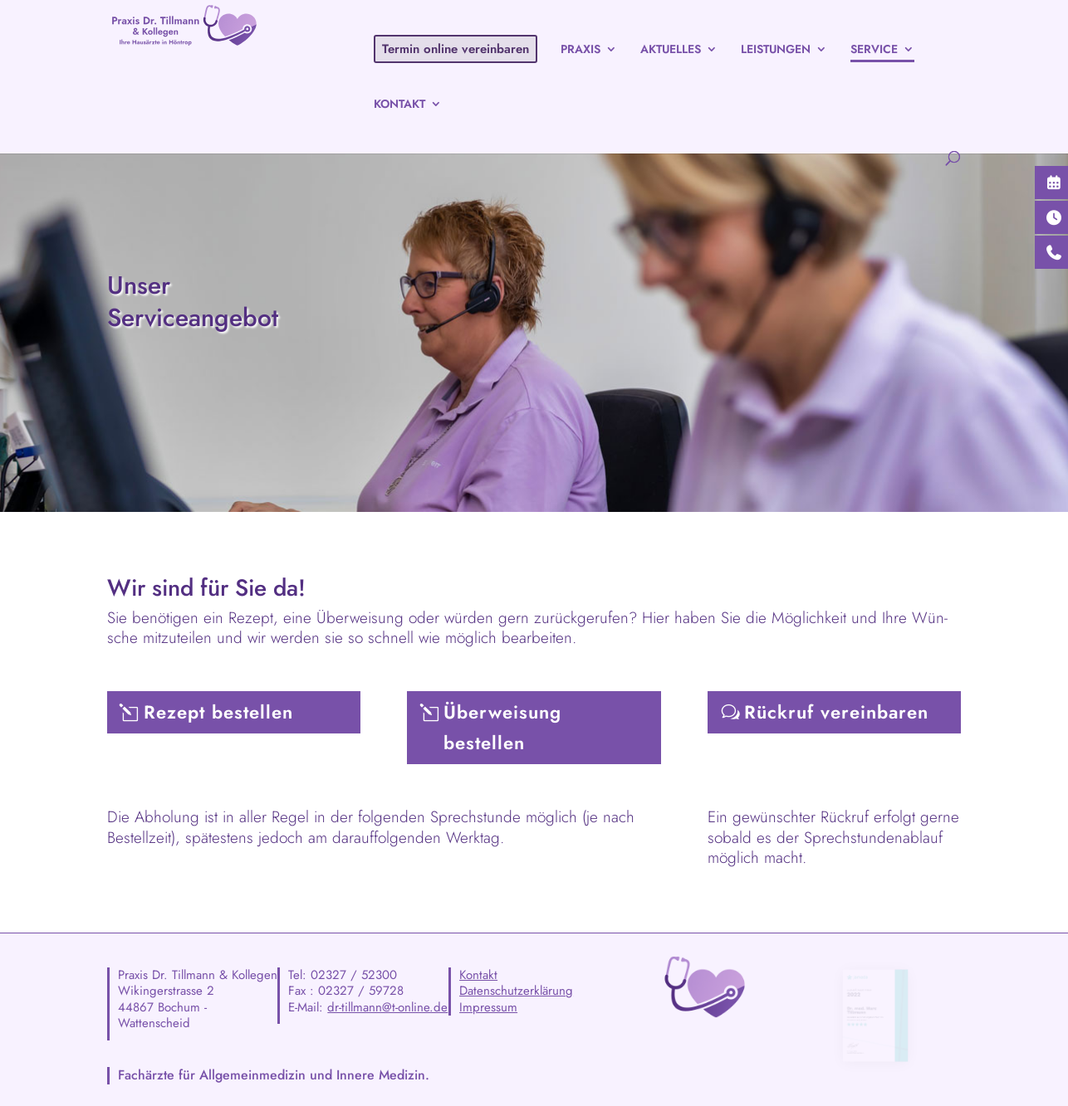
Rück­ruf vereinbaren (836, 712)
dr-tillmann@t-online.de (387, 1007)
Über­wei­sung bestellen (502, 727)
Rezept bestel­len (218, 712)
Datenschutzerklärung (516, 991)
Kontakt (478, 975)
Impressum (488, 1007)
